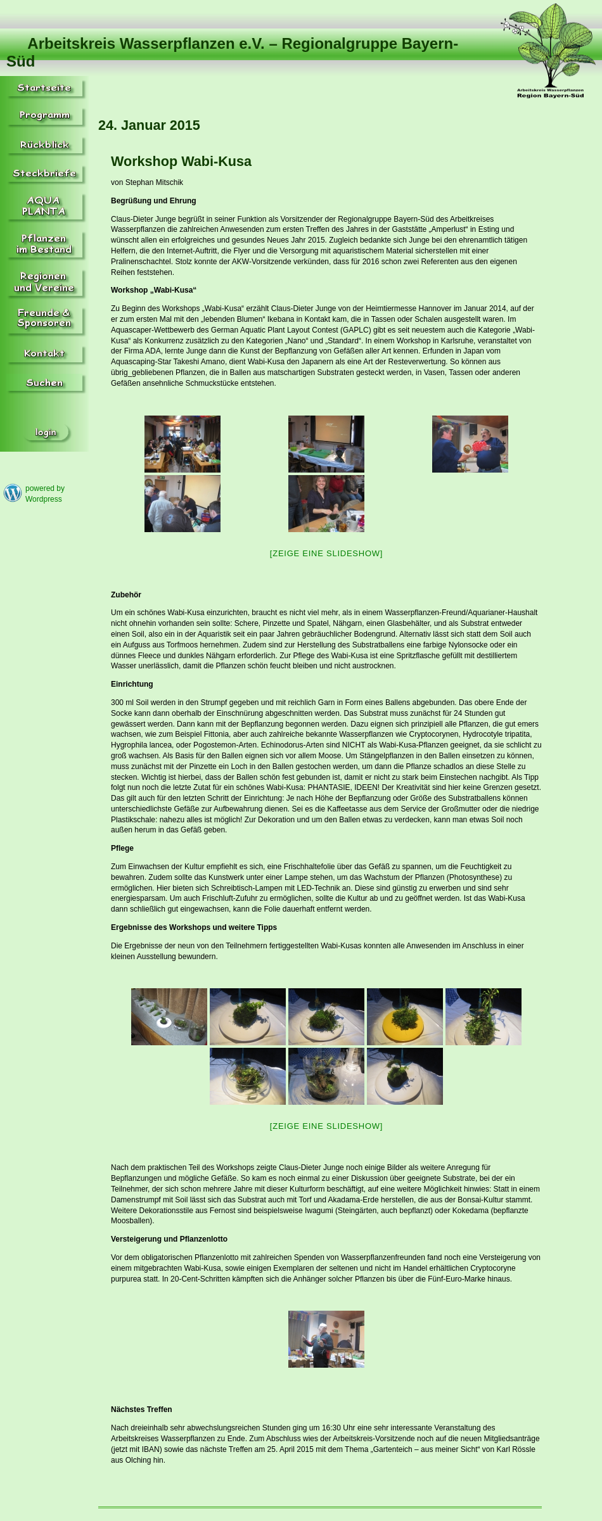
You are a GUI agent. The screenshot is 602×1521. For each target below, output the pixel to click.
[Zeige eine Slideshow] (326, 553)
